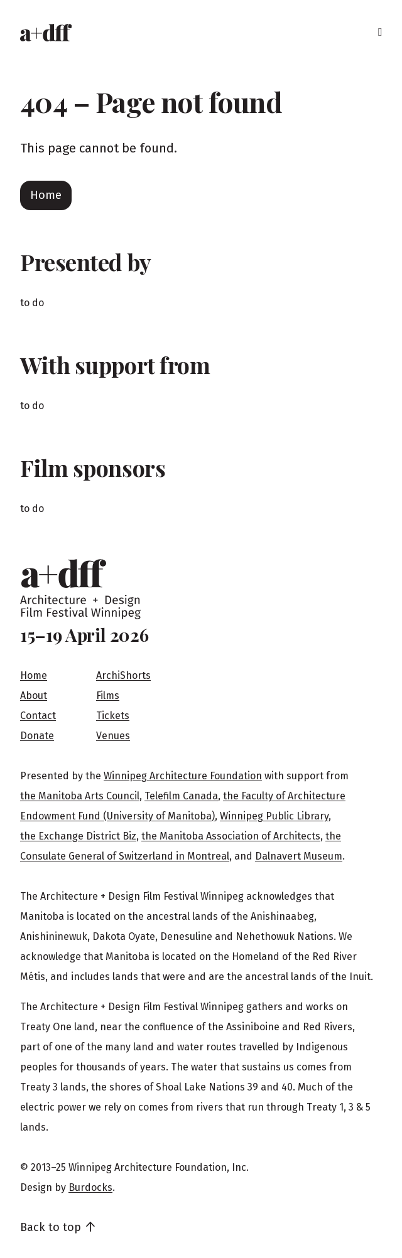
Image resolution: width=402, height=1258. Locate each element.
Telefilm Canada (181, 796)
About (33, 695)
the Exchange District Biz (78, 836)
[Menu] (379, 33)
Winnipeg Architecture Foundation (183, 776)
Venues (113, 736)
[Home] (46, 32)
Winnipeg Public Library (274, 816)
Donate (37, 736)
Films (107, 695)
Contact (38, 716)
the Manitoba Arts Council (79, 796)
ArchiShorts (123, 675)
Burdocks (90, 1187)
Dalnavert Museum (298, 856)
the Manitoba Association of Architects (230, 836)
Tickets (112, 716)
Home (46, 195)
